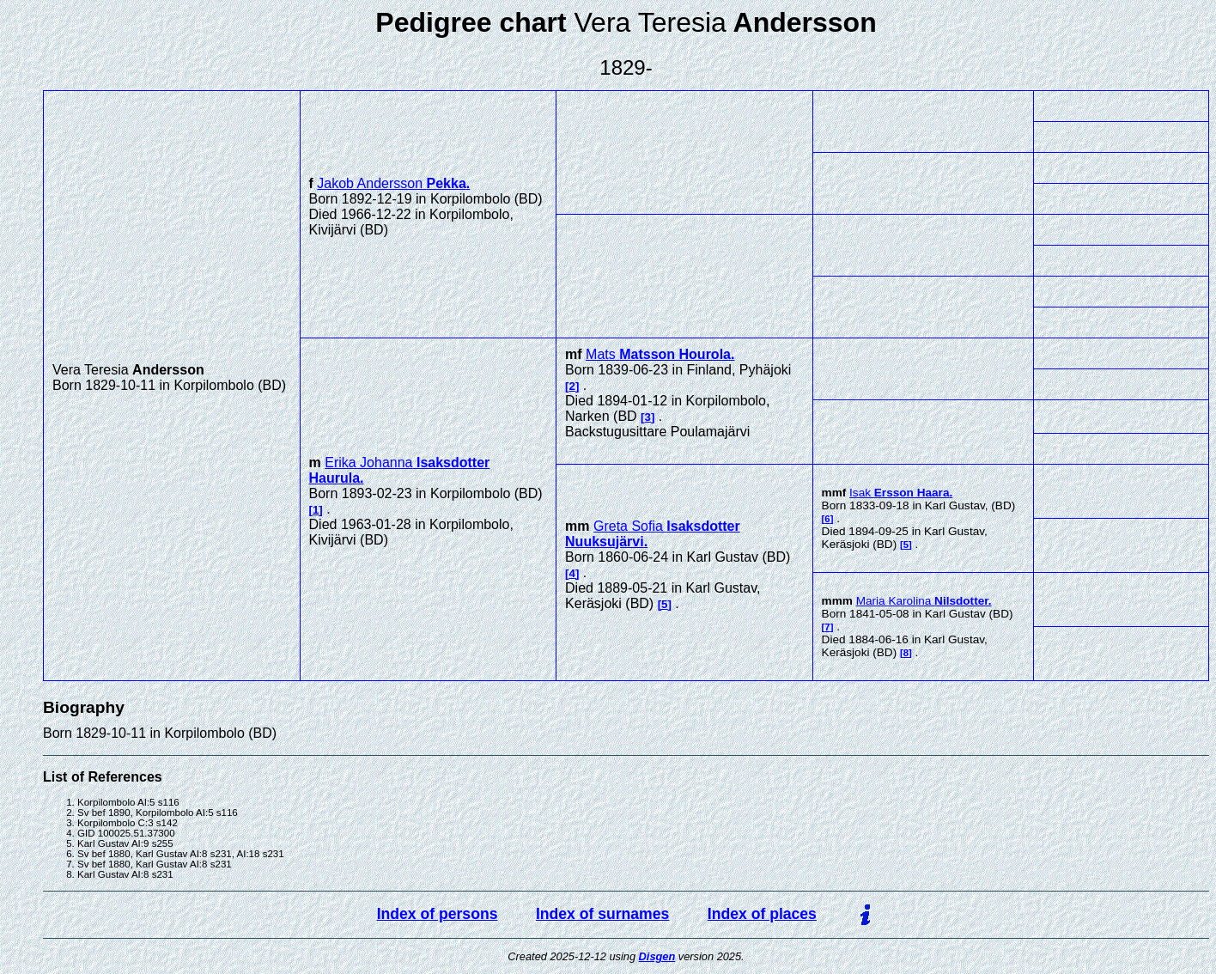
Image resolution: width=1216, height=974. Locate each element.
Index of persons (437, 913)
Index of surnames (602, 913)
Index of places (762, 913)
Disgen (657, 956)
